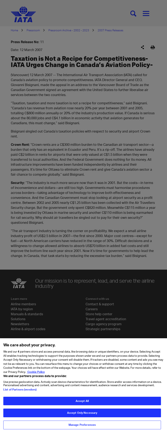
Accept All (82, 402)
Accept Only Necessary (82, 414)
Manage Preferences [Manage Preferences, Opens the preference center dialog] (82, 426)
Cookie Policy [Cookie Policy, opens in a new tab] (36, 373)
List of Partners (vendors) (20, 391)
